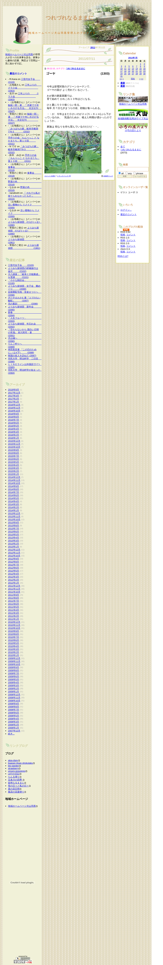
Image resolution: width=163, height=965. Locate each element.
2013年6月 (13, 531)
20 (133, 71)
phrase (139, 173)
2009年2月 (13, 688)
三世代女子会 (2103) (21, 265)
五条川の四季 (15, 779)
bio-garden (13, 765)
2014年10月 (14, 483)
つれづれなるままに (75, 68)
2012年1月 (13, 582)
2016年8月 (13, 416)
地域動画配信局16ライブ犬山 (133, 117)
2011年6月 (13, 604)
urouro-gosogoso (16, 771)
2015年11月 (14, 444)
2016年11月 (14, 407)
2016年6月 (13, 423)
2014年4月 (13, 501)
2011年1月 (13, 619)
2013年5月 (13, 534)
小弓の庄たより (133, 129)
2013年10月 (14, 519)
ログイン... (126, 210)
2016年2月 (13, 435)
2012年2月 (13, 579)
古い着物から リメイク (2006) (23, 213)
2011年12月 (14, 586)
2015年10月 (14, 447)
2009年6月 (13, 676)
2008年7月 (13, 709)
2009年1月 (13, 691)
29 (140, 74)
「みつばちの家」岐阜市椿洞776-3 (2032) (23, 149)
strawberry (13, 768)
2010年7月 (13, 637)
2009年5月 (13, 679)
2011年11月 (14, 589)
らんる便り (14, 776)
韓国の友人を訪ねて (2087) (22, 355)
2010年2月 (13, 652)
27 (133, 74)
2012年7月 (13, 564)
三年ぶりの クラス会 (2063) (25, 87)
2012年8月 (13, 561)
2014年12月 (14, 477)
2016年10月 (14, 410)
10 (121, 69)
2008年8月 (13, 706)
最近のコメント (18, 73)
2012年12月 (14, 549)
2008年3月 (13, 721)
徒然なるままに (16, 782)
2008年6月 (13, 712)
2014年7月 (13, 492)
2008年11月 (14, 697)
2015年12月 (14, 441)
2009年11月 (14, 661)
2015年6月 (13, 459)
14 (137, 69)
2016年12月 (14, 404)
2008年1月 (13, 727)
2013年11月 (14, 516)
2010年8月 (13, 634)
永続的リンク (107, 176)
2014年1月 (13, 510)
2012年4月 (13, 573)
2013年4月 (13, 537)
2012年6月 (13, 567)
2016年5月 (13, 426)
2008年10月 (14, 700)
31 (121, 76)
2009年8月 (13, 670)
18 (125, 71)
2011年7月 (13, 601)
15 (140, 69)
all (122, 173)
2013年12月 (14, 513)
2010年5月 (13, 643)
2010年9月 (13, 631)
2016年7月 (13, 419)
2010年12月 (14, 622)
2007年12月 (14, 730)
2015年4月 (13, 465)
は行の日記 (14, 773)
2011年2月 (13, 616)
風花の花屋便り (16, 791)
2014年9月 (13, 486)
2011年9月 (13, 595)
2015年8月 (13, 453)
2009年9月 (13, 667)
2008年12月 (14, 694)
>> (142, 79)
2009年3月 (13, 685)
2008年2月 (13, 724)
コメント (131, 234)
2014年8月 (13, 489)
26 (129, 74)
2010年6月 (13, 640)
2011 (92, 47)
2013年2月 (13, 543)
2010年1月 (13, 655)
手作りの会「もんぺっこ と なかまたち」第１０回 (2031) (23, 140)
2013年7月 (13, 528)
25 (125, 74)
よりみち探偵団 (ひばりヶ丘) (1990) (24, 230)
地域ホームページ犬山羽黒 (19, 54)
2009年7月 (13, 673)
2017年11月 (14, 392)
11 (125, 69)
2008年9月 (13, 703)
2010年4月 (13, 646)
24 (121, 74)
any (130, 173)
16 (144, 69)
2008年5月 (13, 715)
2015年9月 (13, 450)
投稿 (122, 234)
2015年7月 (13, 456)
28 (137, 74)
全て (122, 146)
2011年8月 (13, 598)
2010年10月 (14, 628)
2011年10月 (14, 592)
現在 (133, 79)
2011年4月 (13, 610)
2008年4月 (13, 718)
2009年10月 (14, 664)
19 (129, 71)
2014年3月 (13, 504)
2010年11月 (14, 625)
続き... (11, 733)
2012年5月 (13, 570)
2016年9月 (13, 413)
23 (144, 71)
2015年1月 (13, 474)
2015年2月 (13, 471)
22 (140, 71)
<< (121, 79)
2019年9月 (13, 389)
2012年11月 (14, 552)
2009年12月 (14, 658)
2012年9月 (13, 558)
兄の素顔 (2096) (23, 303)
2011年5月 (13, 607)
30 (144, 74)
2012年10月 (14, 555)
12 (129, 69)
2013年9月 (13, 522)
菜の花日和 (14, 788)
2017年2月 (13, 398)
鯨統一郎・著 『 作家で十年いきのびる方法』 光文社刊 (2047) (29, 108)
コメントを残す (50, 176)
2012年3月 (13, 576)
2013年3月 (13, 540)
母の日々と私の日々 (18, 785)
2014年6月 (13, 495)
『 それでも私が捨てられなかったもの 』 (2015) (25, 196)
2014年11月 (14, 480)
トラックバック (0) (64, 176)
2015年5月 (13, 462)
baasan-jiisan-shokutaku (20, 763)
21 (137, 71)
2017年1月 (13, 401)
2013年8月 (13, 525)
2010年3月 (13, 649)
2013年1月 (13, 546)
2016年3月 (13, 432)
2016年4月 (13, 429)
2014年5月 (13, 498)
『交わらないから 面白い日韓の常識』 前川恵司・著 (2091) (25, 332)
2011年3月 (13, 613)
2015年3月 (13, 468)
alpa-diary (13, 760)
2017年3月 (13, 395)
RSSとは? (123, 256)
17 (121, 71)
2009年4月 (13, 682)
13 (133, 69)
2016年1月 (13, 438)
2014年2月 (13, 507)
